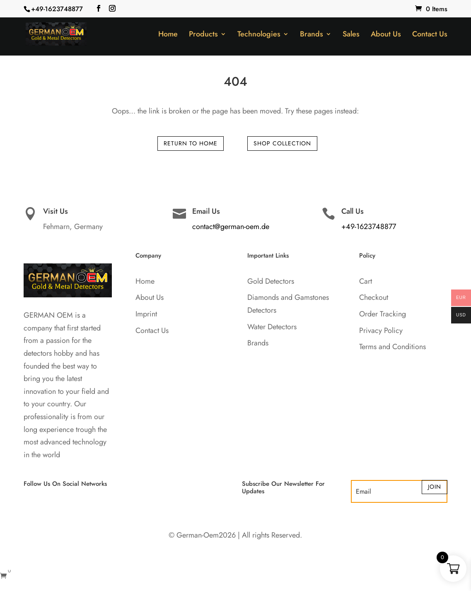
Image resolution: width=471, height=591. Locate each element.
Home (168, 35)
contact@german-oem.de (230, 226)
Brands (311, 35)
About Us (386, 35)
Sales (351, 35)
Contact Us (429, 35)
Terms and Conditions (392, 346)
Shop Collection (282, 143)
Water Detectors (272, 326)
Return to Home (190, 143)
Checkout (373, 297)
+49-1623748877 (57, 9)
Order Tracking (382, 314)
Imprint (146, 314)
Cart (365, 281)
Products (203, 35)
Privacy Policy (381, 330)
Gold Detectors (270, 281)
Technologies (258, 35)
